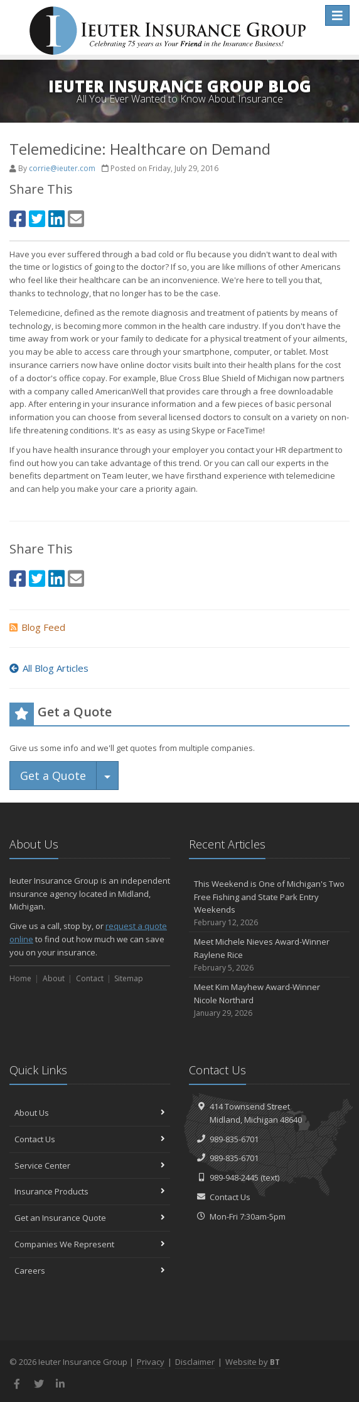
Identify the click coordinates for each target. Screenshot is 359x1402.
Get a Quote (53, 775)
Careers (89, 1270)
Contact (90, 978)
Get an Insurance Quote (89, 1217)
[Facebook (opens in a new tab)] (17, 218)
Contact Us (89, 1139)
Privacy (150, 1361)
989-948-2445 (234, 1177)
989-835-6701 (234, 1139)
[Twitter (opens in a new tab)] (37, 218)
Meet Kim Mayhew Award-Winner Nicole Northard (269, 1000)
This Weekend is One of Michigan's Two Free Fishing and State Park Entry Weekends (269, 903)
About (54, 978)
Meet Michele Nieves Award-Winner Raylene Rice (269, 955)
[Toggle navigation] (337, 15)
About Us (89, 1112)
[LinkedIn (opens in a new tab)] (56, 218)
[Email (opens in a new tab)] (76, 218)
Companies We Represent (89, 1244)
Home (20, 978)
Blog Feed (37, 627)
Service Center (89, 1165)
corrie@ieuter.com (62, 168)
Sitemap (128, 978)
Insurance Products (89, 1191)
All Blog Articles (48, 668)
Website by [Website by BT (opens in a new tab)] (252, 1361)
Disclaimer (195, 1361)
